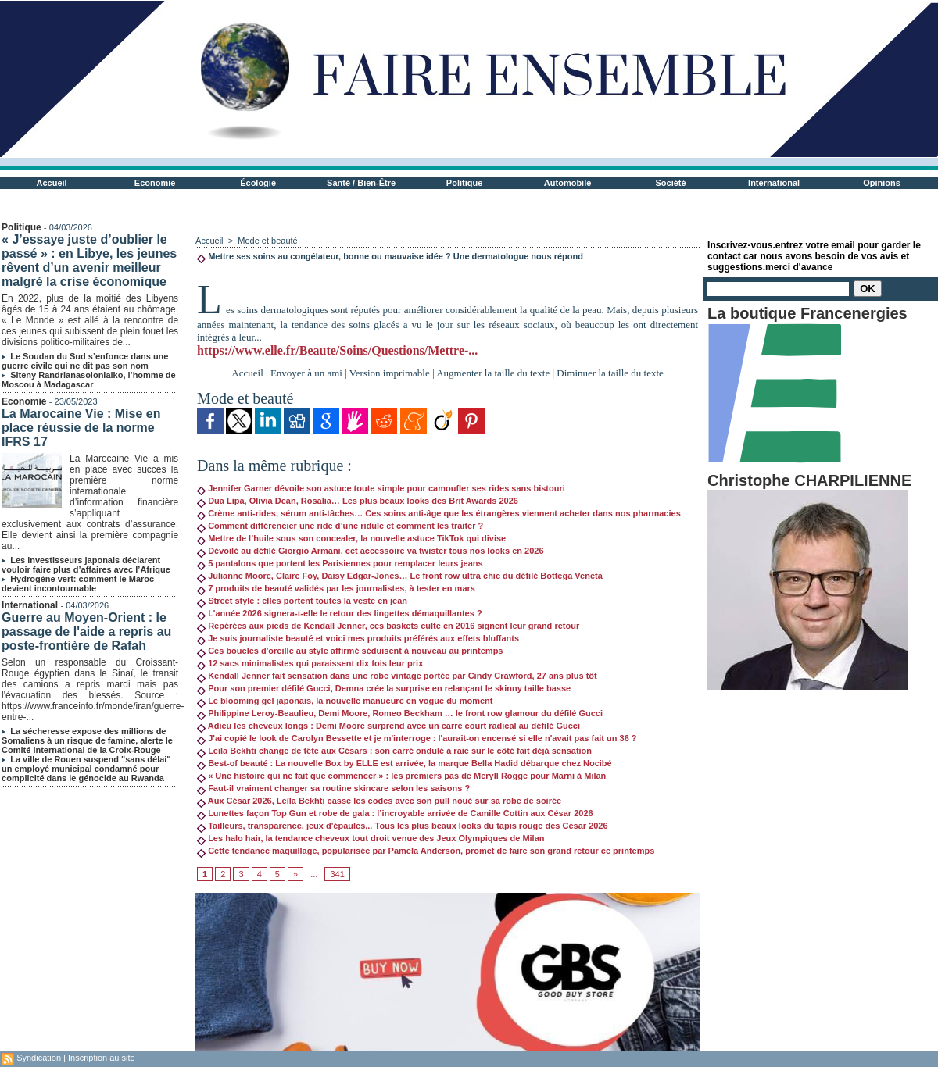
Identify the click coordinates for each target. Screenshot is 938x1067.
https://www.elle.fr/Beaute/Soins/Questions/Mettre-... (337, 350)
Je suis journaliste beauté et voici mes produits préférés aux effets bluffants (358, 638)
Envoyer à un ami (306, 373)
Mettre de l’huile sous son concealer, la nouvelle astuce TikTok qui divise (351, 538)
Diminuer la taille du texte (610, 373)
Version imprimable (389, 373)
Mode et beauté (267, 240)
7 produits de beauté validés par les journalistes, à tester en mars (336, 588)
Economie (155, 182)
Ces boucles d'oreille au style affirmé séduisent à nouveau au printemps (350, 650)
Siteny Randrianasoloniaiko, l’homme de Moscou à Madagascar (89, 379)
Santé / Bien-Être (361, 182)
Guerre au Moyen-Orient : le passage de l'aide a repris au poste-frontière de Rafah (86, 631)
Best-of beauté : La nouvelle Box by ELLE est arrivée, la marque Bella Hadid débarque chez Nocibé (404, 763)
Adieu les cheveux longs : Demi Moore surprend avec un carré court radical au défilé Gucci (388, 725)
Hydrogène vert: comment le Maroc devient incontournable (78, 583)
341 (337, 874)
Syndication (38, 1057)
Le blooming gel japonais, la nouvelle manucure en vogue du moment (344, 700)
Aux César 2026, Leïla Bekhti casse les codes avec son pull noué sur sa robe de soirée (379, 800)
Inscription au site (101, 1057)
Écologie (258, 182)
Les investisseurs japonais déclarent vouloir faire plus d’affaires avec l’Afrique (86, 564)
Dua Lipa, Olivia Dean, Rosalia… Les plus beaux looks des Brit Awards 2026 (357, 500)
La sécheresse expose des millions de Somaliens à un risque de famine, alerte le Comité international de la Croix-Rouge (87, 740)
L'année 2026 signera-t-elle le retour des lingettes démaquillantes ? (339, 613)
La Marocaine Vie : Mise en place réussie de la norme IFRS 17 (81, 427)
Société (671, 182)
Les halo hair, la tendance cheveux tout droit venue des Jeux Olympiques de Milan (370, 838)
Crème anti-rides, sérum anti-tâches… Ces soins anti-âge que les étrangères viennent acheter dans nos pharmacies (439, 513)
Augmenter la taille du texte (493, 373)
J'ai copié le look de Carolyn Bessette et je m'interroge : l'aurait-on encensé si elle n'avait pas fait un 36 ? (416, 738)
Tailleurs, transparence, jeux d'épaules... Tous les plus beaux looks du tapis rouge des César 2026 (402, 825)
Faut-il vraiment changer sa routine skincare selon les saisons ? (333, 788)
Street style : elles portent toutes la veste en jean (302, 600)
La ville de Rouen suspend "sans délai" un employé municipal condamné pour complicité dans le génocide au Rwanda (86, 769)
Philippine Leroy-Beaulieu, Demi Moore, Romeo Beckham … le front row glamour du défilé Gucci (400, 713)
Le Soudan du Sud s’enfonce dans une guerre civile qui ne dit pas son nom (85, 361)
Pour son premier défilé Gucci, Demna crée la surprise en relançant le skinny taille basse (384, 688)
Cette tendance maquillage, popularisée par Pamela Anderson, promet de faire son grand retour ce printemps (425, 850)
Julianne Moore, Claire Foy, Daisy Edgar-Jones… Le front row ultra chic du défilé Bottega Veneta (400, 575)
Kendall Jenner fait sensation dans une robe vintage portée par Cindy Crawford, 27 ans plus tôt (397, 675)
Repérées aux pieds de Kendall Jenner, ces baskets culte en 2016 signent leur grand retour (388, 625)
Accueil (52, 182)
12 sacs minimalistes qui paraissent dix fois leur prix (310, 663)
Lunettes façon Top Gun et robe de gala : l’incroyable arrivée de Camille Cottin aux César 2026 (395, 813)
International (774, 182)
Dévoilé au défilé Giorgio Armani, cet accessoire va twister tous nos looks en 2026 (370, 550)
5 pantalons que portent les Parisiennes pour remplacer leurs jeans (340, 563)
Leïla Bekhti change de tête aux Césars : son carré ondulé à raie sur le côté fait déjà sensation (394, 750)
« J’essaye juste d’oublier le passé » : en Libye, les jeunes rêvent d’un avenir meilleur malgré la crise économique (89, 260)
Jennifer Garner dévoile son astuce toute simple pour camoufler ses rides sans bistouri (381, 488)
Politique (464, 182)
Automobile (568, 182)
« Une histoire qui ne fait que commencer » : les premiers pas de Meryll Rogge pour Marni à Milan (401, 775)
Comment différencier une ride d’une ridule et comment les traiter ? (340, 525)
